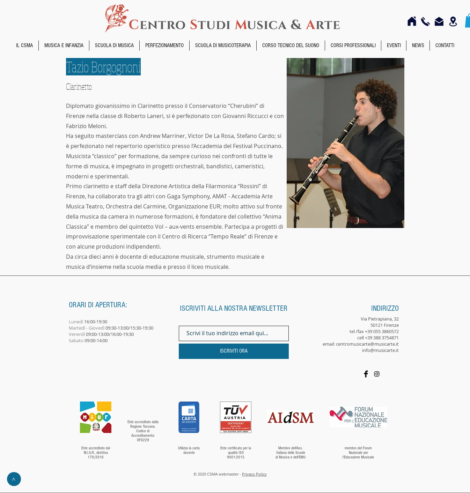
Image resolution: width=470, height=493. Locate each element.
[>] (14, 479)
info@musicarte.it (380, 350)
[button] (24, 46)
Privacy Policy (254, 474)
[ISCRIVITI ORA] (234, 351)
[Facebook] (365, 373)
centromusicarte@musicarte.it (367, 344)
